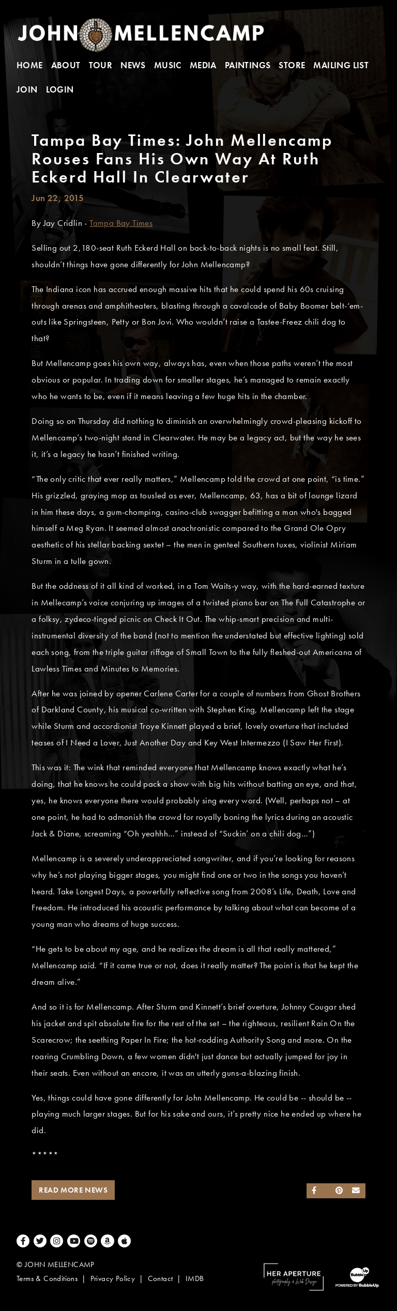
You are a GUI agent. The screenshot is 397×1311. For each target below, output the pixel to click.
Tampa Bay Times (120, 223)
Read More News (73, 1190)
